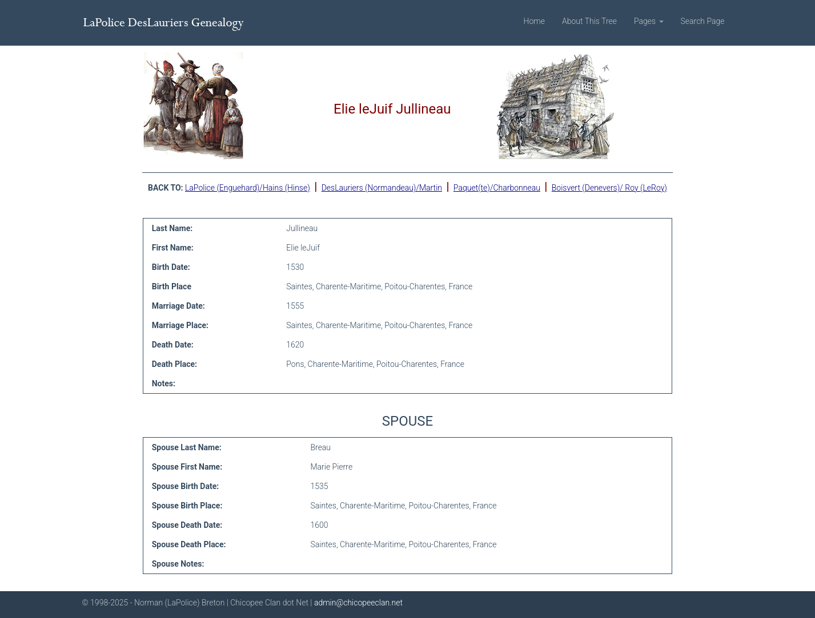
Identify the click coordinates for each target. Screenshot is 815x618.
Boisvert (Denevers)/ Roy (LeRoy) (609, 187)
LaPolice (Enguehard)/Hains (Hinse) (247, 187)
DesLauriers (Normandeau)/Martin (382, 187)
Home (534, 21)
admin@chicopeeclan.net (358, 602)
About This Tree (589, 21)
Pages (649, 21)
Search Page (703, 21)
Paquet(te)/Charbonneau (496, 187)
